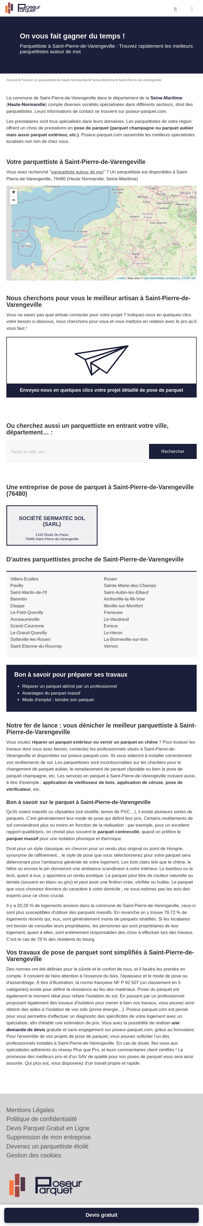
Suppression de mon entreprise (48, 1137)
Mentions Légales (30, 1110)
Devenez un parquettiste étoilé (47, 1146)
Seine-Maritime (102, 80)
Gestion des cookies (33, 1155)
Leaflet (121, 278)
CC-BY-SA (188, 278)
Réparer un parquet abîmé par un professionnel (69, 686)
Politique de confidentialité (41, 1119)
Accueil (11, 80)
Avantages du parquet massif (51, 693)
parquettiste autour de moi (77, 172)
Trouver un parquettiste (39, 80)
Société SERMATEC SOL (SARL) (52, 521)
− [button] (13, 201)
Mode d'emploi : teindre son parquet (58, 699)
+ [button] (13, 193)
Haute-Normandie (26, 104)
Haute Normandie (74, 80)
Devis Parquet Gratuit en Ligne (48, 1128)
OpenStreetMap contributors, (163, 278)
